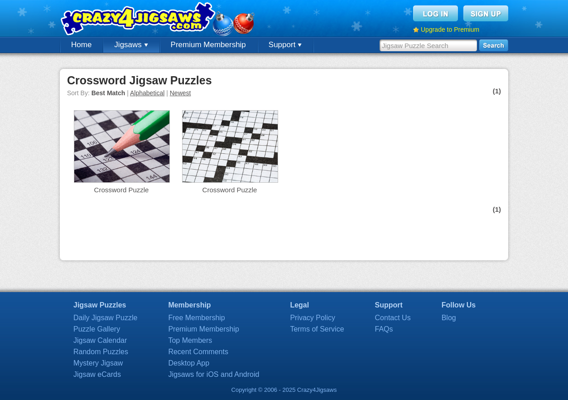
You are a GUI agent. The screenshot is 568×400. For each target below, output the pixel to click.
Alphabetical (147, 93)
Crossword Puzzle (121, 190)
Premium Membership (208, 44)
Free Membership (196, 318)
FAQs (384, 329)
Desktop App (188, 363)
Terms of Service (317, 329)
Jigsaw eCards (97, 374)
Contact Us (393, 318)
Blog (449, 318)
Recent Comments (198, 352)
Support (285, 44)
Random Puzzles (100, 352)
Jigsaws (131, 44)
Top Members (190, 340)
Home (81, 44)
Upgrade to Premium (450, 29)
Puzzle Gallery (96, 329)
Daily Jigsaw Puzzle (105, 318)
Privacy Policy (312, 318)
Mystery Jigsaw (98, 363)
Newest (180, 93)
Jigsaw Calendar (100, 340)
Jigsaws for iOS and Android (213, 374)
